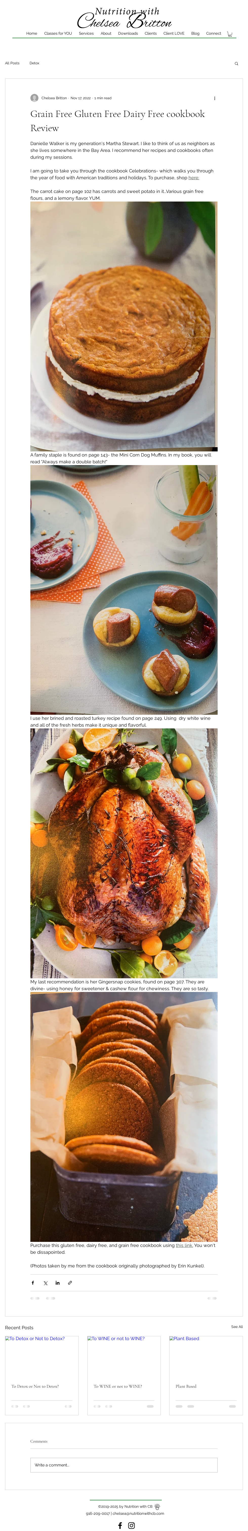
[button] (236, 63)
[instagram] (131, 1525)
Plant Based (186, 1386)
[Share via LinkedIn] (57, 1282)
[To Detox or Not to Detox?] (41, 1356)
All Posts (12, 63)
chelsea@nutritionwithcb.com (138, 1513)
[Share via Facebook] (32, 1282)
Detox (34, 63)
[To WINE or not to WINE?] (124, 1356)
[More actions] (215, 98)
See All (237, 1327)
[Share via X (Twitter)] (45, 1282)
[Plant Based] (206, 1356)
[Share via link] (70, 1282)
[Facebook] (120, 1525)
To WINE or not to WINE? (118, 1386)
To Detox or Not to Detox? (35, 1386)
